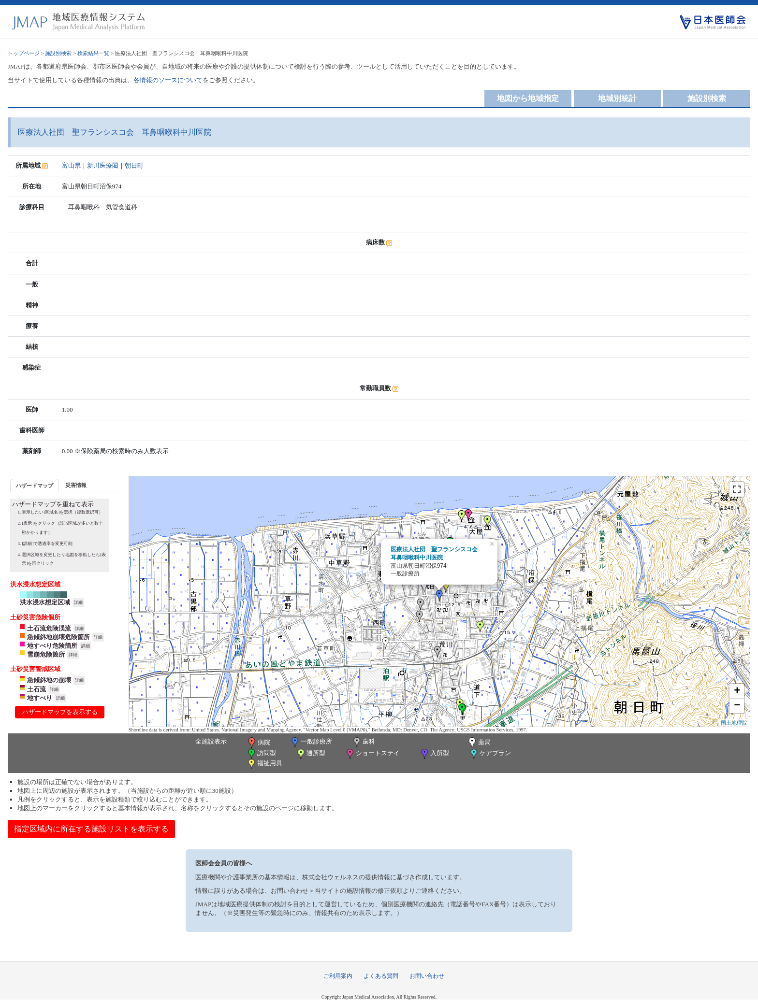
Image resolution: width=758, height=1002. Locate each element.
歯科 (363, 742)
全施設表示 (211, 741)
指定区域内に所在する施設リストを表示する (91, 829)
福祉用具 (264, 764)
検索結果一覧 (93, 53)
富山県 (71, 165)
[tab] (34, 485)
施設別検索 (58, 53)
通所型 (310, 754)
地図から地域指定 (528, 98)
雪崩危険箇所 (46, 654)
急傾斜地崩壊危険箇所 (58, 637)
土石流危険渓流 (49, 628)
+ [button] (737, 691)
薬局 (478, 743)
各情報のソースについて (168, 80)
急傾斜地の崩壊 (49, 680)
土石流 (36, 689)
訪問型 (261, 754)
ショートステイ (372, 754)
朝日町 (134, 165)
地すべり (39, 697)
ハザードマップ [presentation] (34, 485)
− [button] (737, 706)
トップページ (24, 53)
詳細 (78, 602)
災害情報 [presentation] (76, 485)
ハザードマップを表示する (60, 712)
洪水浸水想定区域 (45, 602)
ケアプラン (489, 754)
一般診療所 (311, 742)
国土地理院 (734, 723)
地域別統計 (617, 98)
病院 (258, 743)
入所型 (434, 754)
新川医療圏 (102, 165)
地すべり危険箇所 (52, 645)
